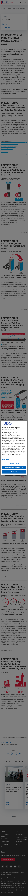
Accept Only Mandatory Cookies (14, 467)
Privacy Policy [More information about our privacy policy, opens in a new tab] (5, 459)
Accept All (14, 471)
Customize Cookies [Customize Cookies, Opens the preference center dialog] (14, 463)
